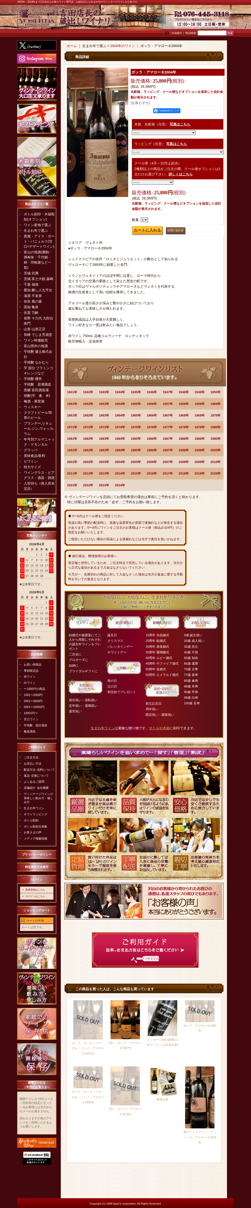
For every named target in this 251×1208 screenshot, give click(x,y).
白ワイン (30, 682)
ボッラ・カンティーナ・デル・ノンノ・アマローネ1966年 (88, 1097)
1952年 (88, 404)
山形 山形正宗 (34, 329)
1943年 (104, 392)
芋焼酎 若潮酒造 (37, 384)
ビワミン (31, 461)
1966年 (152, 415)
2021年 (72, 485)
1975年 (136, 427)
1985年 (136, 438)
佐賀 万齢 (31, 313)
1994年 (120, 450)
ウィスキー (32, 407)
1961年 (72, 415)
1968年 (184, 415)
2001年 (72, 462)
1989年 (200, 438)
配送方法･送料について (39, 769)
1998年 (184, 450)
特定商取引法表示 (37, 867)
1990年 (216, 438)
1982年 (88, 438)
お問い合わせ (221, 19)
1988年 (184, 438)
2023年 (104, 485)
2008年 (184, 462)
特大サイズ (32, 467)
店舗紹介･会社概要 (36, 788)
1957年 (168, 404)
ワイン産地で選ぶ (37, 225)
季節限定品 (31, 670)
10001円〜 (31, 713)
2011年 (72, 473)
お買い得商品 (32, 664)
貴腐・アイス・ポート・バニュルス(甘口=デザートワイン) (39, 241)
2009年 (200, 462)
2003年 (104, 462)
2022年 (88, 485)
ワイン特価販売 (36, 340)
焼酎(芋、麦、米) (37, 396)
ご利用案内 (176, 33)
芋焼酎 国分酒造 (35, 725)
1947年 (168, 392)
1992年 (88, 450)
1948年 (184, 392)
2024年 (120, 485)
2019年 (200, 473)
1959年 (200, 404)
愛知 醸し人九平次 (38, 290)
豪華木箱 (162, 1099)
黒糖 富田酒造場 (36, 390)
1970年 (216, 415)
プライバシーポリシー (36, 854)
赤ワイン (30, 676)
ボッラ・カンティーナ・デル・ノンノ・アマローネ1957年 (88, 1048)
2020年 (216, 473)
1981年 (72, 438)
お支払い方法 (32, 763)
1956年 (152, 404)
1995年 (136, 450)
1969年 (200, 415)
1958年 (184, 404)
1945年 (136, 392)
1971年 (72, 427)
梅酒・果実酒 (34, 401)
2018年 (184, 473)
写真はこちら (180, 124)
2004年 (120, 462)
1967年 (168, 415)
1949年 (200, 392)
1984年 (120, 438)
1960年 (216, 404)
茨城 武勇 (31, 273)
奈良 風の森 (33, 301)
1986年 (152, 438)
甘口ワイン (31, 719)
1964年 (120, 415)
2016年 (152, 473)
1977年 (168, 427)
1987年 (168, 438)
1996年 (152, 450)
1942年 (88, 392)
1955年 (136, 404)
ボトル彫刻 (31, 820)
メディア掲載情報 (35, 838)
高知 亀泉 (31, 307)
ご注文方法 (31, 757)
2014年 (120, 473)
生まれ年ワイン (34, 808)
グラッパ (31, 450)
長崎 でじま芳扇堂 (38, 335)
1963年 (104, 415)
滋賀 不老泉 (33, 296)
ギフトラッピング (35, 814)
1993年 (104, 450)
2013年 (104, 473)
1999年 (200, 450)
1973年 (104, 427)
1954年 (120, 404)
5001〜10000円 (34, 707)
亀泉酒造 (30, 731)
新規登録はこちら (35, 889)
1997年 (168, 450)
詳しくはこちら (181, 174)
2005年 (136, 462)
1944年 (120, 392)
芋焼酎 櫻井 (33, 379)
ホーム (72, 46)
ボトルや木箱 (159, 728)
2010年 (216, 462)
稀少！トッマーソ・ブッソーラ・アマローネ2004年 (199, 1137)
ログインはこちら (35, 896)
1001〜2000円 (33, 695)
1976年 (152, 427)
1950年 (216, 392)
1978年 (184, 427)
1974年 (120, 427)
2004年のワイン (122, 46)
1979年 (200, 427)
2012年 (88, 473)
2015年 (136, 473)
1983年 (104, 438)
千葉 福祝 (31, 284)
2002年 (88, 462)
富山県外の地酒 (36, 346)
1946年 (152, 392)
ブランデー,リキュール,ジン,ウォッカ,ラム (39, 428)
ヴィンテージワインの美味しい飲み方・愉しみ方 (38, 798)
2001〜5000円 (33, 701)
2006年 (152, 462)
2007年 (168, 462)
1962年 (88, 415)
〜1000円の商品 (34, 689)
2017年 (168, 473)
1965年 (136, 415)
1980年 (216, 427)
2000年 (216, 450)
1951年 (72, 404)
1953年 (104, 404)
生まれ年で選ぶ (36, 230)
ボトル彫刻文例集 (35, 826)
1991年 (72, 450)
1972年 (88, 427)
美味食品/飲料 (34, 456)
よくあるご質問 (34, 781)
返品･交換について (36, 775)
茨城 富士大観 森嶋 (38, 279)
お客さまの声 (32, 832)
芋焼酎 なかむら (36, 362)
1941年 (72, 392)
